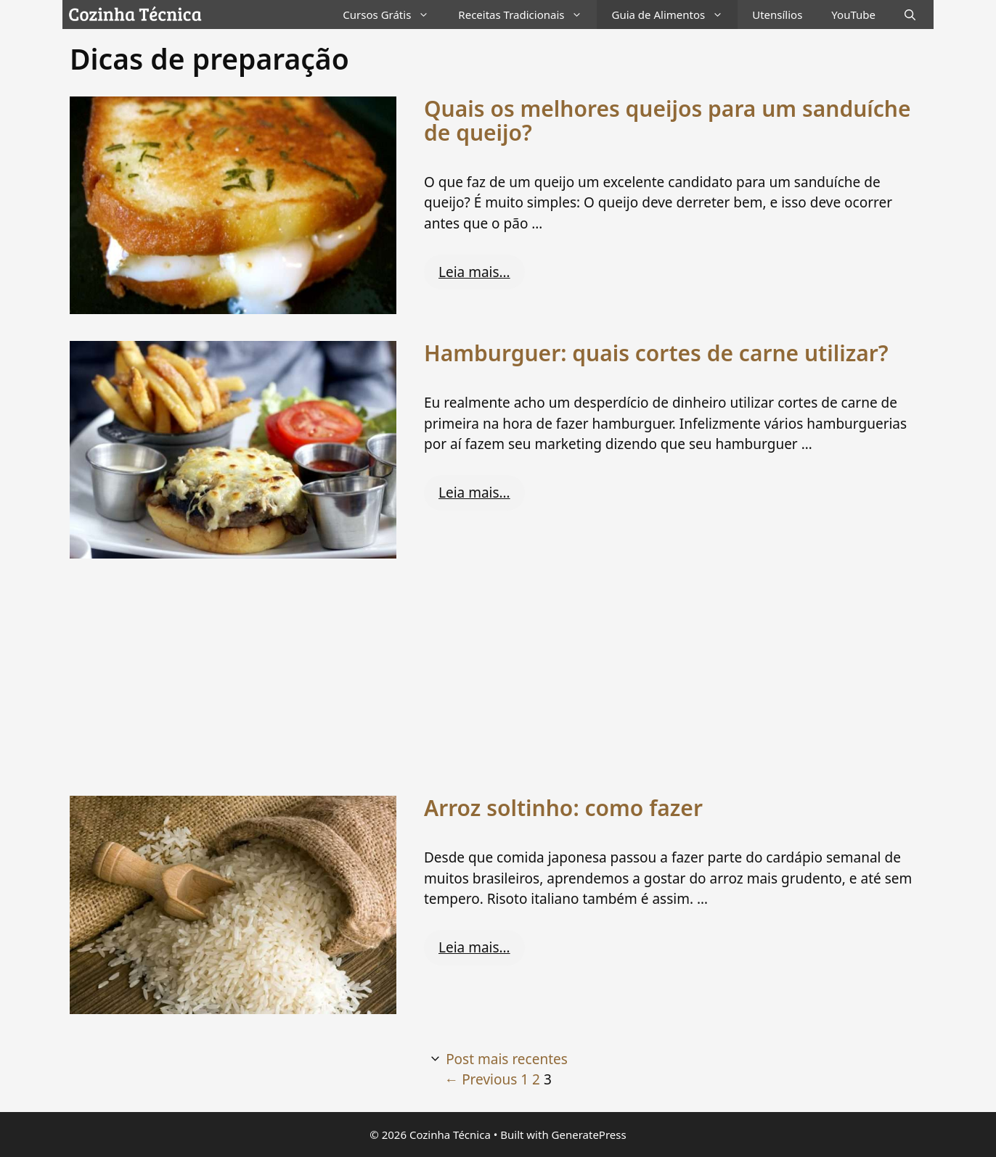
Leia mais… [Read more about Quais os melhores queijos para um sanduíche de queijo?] (474, 272)
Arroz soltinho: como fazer (563, 808)
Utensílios (777, 14)
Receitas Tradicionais (527, 14)
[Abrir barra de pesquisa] (910, 14)
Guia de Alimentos (674, 14)
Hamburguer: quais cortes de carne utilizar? (656, 353)
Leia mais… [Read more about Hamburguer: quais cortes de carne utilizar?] (474, 492)
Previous (480, 1079)
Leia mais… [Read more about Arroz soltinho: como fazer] (474, 947)
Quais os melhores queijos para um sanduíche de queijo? (667, 120)
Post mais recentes (507, 1059)
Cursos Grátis (393, 14)
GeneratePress (589, 1134)
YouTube (853, 14)
